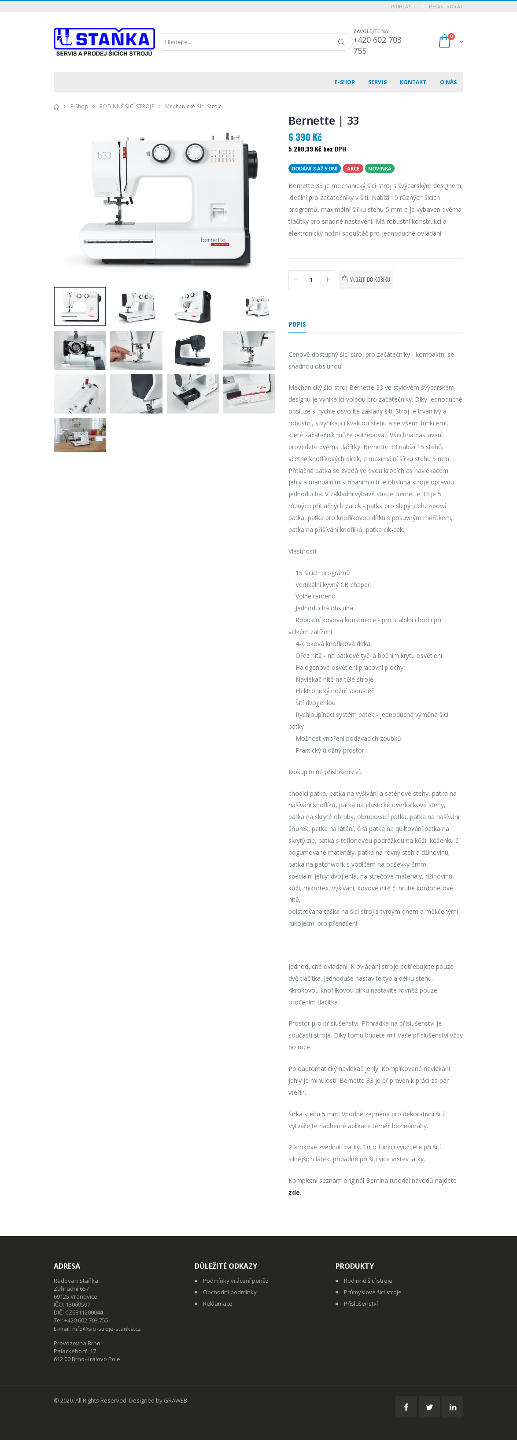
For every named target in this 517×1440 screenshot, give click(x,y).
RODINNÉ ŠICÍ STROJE (127, 106)
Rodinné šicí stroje (368, 1281)
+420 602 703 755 (86, 1320)
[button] (450, 42)
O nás (448, 82)
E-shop (345, 82)
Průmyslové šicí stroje (373, 1292)
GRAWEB (175, 1400)
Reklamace (218, 1303)
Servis (377, 82)
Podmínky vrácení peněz (236, 1281)
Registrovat (446, 6)
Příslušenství (361, 1303)
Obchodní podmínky (230, 1292)
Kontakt (413, 82)
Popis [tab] (297, 324)
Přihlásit (403, 6)
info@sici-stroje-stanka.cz (106, 1329)
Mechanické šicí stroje (193, 106)
